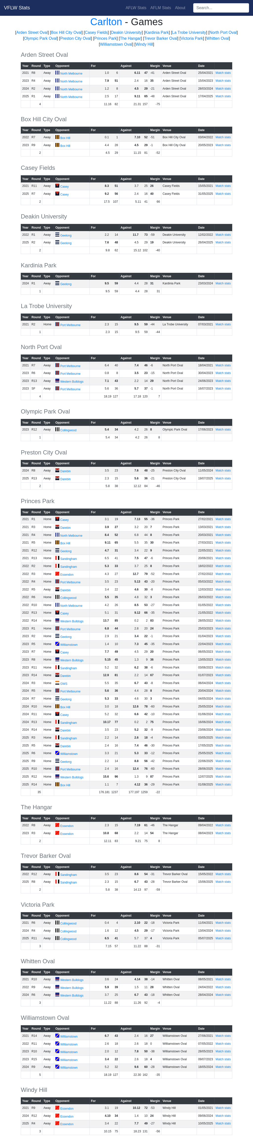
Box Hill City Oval (66, 32)
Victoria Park (192, 38)
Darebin (65, 471)
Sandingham (68, 559)
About (180, 8)
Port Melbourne (70, 325)
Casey (64, 186)
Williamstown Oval (116, 44)
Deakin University (126, 32)
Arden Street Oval (32, 32)
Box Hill (65, 138)
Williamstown (69, 645)
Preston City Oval (75, 38)
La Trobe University (189, 32)
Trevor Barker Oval (160, 38)
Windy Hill (144, 44)
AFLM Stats (160, 8)
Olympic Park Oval (40, 38)
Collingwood (68, 430)
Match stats (223, 73)
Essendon (66, 574)
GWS (63, 684)
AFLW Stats (136, 8)
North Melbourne (71, 73)
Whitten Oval (217, 38)
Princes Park (105, 38)
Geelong (65, 235)
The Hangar (130, 38)
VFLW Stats (17, 7)
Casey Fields (96, 32)
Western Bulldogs (72, 381)
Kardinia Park (157, 32)
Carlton (106, 21)
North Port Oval (223, 32)
